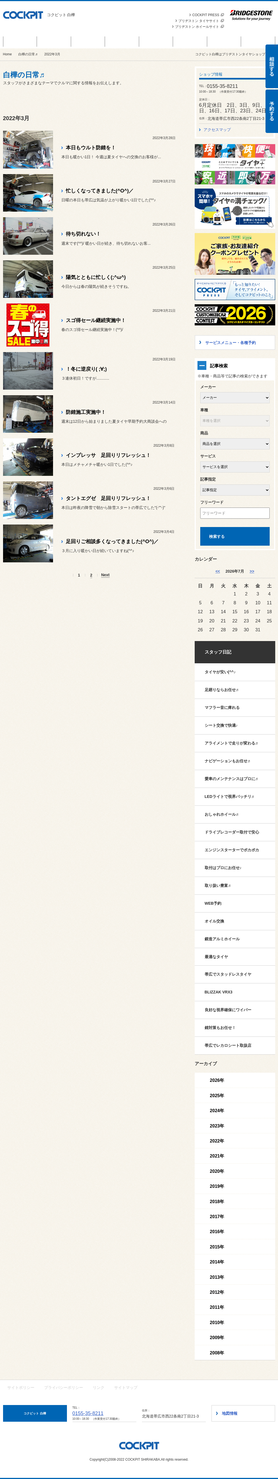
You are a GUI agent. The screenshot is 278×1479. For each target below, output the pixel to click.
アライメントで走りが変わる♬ (231, 743)
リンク (98, 1387)
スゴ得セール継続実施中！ (96, 320)
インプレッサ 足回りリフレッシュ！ (108, 455)
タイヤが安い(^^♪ (220, 672)
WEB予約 (213, 903)
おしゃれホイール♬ (222, 814)
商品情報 (54, 41)
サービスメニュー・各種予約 (122, 41)
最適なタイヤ (216, 956)
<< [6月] (218, 571)
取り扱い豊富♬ (218, 885)
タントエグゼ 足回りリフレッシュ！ (108, 498)
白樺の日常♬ (190, 41)
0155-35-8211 (88, 1413)
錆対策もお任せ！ (220, 1027)
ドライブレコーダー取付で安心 (232, 832)
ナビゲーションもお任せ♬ (228, 761)
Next (105, 575)
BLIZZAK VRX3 (218, 992)
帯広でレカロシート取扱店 (228, 1045)
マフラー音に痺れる (222, 707)
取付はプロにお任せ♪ (223, 867)
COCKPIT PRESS (208, 15)
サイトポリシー (20, 1387)
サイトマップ (125, 1387)
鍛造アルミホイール (222, 939)
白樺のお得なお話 (20, 41)
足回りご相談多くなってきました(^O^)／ (112, 541)
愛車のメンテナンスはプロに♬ (231, 778)
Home (7, 54)
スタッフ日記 (218, 652)
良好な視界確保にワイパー (228, 1010)
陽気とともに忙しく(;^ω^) (96, 277)
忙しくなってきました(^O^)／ (100, 191)
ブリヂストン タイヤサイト (201, 21)
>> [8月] (252, 571)
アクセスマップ (217, 129)
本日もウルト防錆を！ (91, 147)
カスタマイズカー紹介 (156, 41)
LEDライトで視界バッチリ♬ (229, 796)
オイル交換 (214, 921)
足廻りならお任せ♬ (222, 689)
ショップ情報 (258, 41)
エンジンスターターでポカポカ (232, 850)
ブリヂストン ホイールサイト (199, 27)
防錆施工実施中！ (86, 412)
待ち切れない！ (83, 234)
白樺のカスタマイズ (224, 41)
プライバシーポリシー (63, 1387)
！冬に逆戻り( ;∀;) (86, 369)
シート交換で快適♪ (221, 725)
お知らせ (88, 41)
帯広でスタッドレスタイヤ (228, 974)
